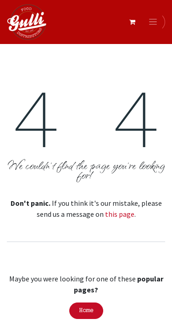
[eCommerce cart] (132, 22)
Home (86, 310)
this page (119, 214)
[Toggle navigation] (154, 22)
